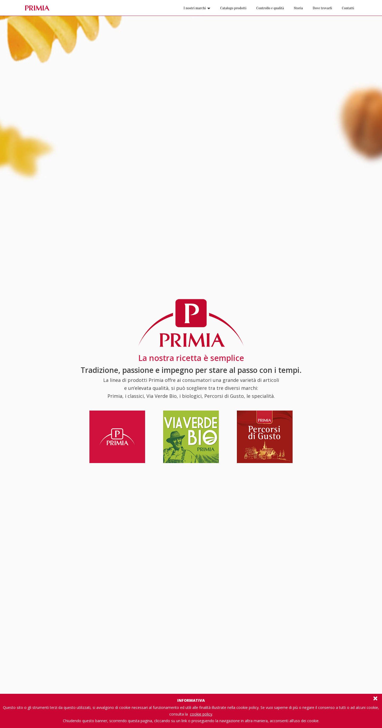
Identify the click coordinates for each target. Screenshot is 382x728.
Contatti (348, 8)
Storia (298, 8)
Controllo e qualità (270, 8)
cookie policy (201, 714)
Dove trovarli (322, 8)
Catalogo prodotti (233, 8)
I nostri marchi (197, 8)
